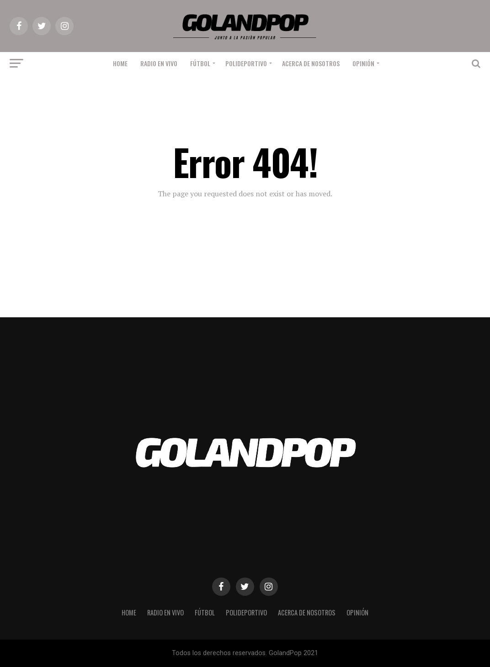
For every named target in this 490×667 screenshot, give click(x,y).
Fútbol (200, 63)
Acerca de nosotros (311, 63)
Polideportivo (246, 63)
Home (120, 63)
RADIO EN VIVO (158, 63)
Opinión (363, 63)
